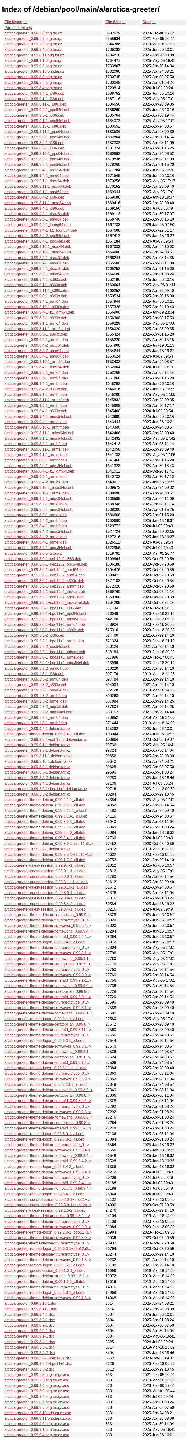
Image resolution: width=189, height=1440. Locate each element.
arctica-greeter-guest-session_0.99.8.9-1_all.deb (44, 893)
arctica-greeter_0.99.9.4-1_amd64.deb (36, 176)
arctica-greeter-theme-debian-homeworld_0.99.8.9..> (48, 1090)
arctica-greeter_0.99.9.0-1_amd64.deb (36, 219)
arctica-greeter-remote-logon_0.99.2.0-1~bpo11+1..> (48, 1232)
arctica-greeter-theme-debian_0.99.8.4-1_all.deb (44, 838)
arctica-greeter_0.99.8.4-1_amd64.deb (36, 356)
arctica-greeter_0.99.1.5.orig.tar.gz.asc (36, 1375)
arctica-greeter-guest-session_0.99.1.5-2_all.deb (44, 1210)
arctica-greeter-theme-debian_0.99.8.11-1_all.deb (45, 811)
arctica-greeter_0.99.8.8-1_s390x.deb (35, 334)
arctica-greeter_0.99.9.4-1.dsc (29, 1314)
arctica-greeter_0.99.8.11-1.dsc (30, 1309)
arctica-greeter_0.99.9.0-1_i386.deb (34, 115)
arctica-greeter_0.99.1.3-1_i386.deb (34, 674)
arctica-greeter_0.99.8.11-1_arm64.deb (37, 329)
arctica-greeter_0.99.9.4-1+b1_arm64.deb (39, 312)
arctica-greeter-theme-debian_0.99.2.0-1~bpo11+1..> (48, 854)
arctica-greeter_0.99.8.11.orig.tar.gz (34, 55)
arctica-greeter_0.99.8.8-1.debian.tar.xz (37, 772)
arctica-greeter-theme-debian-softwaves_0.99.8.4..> (47, 1150)
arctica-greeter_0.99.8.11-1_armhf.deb (36, 400)
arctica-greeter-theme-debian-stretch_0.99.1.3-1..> (46, 1276)
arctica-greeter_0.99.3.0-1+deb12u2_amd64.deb (45, 570)
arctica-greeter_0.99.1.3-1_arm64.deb (36, 718)
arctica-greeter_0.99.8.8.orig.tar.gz (33, 83)
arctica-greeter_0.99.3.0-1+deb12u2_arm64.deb (44, 575)
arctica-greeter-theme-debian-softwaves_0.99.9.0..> (47, 975)
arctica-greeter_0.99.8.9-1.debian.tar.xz (37, 767)
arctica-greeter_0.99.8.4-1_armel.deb (35, 542)
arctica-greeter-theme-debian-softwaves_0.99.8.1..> (47, 1008)
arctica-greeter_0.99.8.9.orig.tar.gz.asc (36, 1408)
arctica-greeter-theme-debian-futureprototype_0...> (46, 920)
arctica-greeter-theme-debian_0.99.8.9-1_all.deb (44, 822)
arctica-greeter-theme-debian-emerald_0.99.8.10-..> (47, 1063)
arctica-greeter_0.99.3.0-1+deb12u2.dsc (38, 1358)
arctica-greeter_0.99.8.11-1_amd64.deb (37, 203)
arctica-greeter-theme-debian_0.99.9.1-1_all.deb (44, 800)
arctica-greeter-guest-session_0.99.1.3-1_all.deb (44, 1271)
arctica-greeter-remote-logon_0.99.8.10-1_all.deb (45, 1084)
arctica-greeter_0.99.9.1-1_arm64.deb (36, 323)
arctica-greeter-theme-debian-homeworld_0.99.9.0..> (48, 986)
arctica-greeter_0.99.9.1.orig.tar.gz (33, 61)
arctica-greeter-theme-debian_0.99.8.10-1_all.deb (45, 816)
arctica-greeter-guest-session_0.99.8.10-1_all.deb (46, 887)
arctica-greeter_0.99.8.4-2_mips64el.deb (38, 531)
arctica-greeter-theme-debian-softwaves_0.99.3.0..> (47, 1238)
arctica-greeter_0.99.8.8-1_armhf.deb (35, 460)
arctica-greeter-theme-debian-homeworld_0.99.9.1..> (48, 959)
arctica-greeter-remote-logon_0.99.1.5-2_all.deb (44, 1265)
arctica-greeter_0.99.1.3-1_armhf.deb (35, 723)
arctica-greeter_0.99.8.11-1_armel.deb (36, 449)
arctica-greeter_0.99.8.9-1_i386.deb (34, 143)
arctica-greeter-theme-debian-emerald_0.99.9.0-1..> (47, 997)
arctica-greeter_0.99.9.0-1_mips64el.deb (38, 466)
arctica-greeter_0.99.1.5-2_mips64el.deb (38, 712)
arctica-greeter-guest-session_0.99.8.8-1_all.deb (44, 898)
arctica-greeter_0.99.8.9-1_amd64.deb (36, 263)
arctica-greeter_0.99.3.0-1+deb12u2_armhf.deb (44, 586)
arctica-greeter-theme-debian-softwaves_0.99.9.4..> (47, 926)
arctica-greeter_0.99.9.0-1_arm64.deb (36, 340)
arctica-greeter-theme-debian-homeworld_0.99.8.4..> (48, 1156)
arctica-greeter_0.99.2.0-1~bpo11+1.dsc (38, 1364)
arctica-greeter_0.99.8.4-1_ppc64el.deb (37, 241)
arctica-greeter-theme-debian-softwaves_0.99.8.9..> (47, 1079)
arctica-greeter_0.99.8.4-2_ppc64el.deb (37, 236)
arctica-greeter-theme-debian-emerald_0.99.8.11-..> (47, 1030)
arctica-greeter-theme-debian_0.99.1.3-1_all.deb (44, 1282)
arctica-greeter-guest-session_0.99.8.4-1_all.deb (44, 909)
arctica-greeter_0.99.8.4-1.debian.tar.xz (37, 783)
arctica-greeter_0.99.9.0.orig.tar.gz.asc (36, 1424)
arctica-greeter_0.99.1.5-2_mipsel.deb (36, 707)
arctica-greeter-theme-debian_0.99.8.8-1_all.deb (44, 827)
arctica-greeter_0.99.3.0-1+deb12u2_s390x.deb (44, 581)
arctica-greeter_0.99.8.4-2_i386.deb (34, 197)
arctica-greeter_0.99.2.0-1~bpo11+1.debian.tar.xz (45, 789)
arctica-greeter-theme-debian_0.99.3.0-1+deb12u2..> (48, 844)
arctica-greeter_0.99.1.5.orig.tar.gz (33, 39)
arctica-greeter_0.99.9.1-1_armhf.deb (35, 394)
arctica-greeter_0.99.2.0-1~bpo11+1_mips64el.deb (46, 663)
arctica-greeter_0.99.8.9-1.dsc (29, 1325)
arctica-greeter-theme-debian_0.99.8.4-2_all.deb (44, 833)
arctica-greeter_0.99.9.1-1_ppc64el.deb (37, 121)
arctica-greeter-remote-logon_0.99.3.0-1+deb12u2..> (48, 1249)
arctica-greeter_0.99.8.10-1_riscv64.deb (37, 247)
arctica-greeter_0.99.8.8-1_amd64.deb (36, 274)
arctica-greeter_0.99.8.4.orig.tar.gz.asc (36, 1397)
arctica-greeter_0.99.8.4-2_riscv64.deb (36, 345)
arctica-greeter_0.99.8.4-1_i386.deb (34, 208)
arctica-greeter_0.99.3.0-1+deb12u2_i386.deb (42, 559)
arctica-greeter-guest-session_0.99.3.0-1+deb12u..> (47, 1205)
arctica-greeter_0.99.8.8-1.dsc (29, 1320)
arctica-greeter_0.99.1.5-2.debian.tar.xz (37, 794)
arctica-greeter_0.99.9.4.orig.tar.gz (33, 49)
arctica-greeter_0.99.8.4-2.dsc (29, 1353)
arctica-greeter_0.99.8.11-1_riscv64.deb (37, 186)
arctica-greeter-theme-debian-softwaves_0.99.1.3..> (47, 1298)
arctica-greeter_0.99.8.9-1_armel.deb (35, 504)
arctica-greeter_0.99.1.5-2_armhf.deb (35, 696)
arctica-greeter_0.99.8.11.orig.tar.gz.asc (37, 1418)
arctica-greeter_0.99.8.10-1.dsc (30, 1303)
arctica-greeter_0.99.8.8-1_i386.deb (34, 148)
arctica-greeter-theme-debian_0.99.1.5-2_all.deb (44, 860)
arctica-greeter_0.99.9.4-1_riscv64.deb (36, 170)
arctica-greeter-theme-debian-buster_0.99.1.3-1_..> (47, 1216)
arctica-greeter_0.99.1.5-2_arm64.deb (36, 679)
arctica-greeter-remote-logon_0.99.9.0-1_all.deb (44, 1041)
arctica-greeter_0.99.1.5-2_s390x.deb (35, 685)
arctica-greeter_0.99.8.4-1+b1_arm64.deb (39, 471)
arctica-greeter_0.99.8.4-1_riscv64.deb (36, 367)
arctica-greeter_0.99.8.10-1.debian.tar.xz (38, 761)
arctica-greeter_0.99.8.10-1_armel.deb (36, 493)
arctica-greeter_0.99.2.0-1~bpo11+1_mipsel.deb (44, 652)
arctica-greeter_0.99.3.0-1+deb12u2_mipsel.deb (44, 592)
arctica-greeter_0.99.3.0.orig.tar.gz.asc (36, 1391)
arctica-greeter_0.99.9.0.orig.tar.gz (33, 66)
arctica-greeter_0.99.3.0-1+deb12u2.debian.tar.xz (45, 739)
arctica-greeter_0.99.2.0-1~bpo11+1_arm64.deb (44, 624)
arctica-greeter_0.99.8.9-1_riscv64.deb (36, 258)
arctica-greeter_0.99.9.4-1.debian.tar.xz (37, 729)
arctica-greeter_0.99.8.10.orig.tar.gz (34, 71)
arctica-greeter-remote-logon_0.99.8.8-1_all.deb (44, 1139)
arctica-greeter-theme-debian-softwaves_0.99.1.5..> (47, 1260)
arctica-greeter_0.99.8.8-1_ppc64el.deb (37, 164)
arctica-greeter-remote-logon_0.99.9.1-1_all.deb (44, 1019)
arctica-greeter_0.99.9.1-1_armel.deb (35, 455)
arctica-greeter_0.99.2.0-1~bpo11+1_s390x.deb (44, 630)
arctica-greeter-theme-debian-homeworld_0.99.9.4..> (48, 931)
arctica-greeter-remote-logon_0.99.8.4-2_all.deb (44, 1167)
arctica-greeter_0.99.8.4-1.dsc (29, 1342)
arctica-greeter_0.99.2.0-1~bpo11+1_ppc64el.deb (45, 614)
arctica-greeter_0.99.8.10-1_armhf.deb (36, 427)
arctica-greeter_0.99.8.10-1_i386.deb (35, 126)
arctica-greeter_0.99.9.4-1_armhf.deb (35, 384)
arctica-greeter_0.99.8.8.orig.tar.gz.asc (36, 1402)
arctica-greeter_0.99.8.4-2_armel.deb (35, 537)
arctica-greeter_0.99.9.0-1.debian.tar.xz (37, 750)
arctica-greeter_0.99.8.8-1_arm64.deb (36, 378)
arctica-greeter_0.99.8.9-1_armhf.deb (35, 444)
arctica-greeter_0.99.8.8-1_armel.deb (35, 515)
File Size (113, 22)
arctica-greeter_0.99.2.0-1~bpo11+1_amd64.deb (45, 619)
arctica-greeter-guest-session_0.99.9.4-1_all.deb (44, 865)
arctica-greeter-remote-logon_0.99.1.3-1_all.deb (44, 1293)
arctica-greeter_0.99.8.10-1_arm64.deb (37, 362)
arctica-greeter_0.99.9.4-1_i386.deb (34, 93)
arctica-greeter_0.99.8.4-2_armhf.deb (35, 521)
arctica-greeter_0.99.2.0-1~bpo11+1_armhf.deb (44, 641)
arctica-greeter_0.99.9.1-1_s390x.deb (35, 285)
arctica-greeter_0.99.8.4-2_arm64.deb (36, 482)
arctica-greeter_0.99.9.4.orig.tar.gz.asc (36, 1435)
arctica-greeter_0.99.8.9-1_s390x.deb (35, 318)
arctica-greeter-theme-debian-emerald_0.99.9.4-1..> (47, 937)
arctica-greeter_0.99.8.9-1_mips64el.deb (38, 499)
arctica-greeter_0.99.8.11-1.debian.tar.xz (38, 756)
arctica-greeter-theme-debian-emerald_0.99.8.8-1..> (47, 1128)
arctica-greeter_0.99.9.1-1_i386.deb (34, 99)
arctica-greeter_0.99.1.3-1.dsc (29, 1347)
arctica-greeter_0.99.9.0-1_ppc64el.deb (37, 137)
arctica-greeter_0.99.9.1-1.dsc (29, 1336)
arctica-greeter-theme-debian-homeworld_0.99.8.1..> (48, 1013)
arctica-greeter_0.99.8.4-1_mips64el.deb (38, 548)
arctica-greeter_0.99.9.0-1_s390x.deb (35, 296)
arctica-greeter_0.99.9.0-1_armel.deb (35, 477)
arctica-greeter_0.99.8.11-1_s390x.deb (36, 291)
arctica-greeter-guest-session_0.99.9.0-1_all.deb (44, 876)
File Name (13, 22)
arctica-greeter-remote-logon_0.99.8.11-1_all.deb (45, 1068)
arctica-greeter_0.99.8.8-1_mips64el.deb (38, 509)
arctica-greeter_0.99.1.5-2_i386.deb (34, 635)
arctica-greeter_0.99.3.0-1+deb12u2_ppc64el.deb (45, 564)
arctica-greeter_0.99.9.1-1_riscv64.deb (36, 181)
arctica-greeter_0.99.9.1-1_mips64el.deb (38, 438)
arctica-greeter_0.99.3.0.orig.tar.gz (33, 553)
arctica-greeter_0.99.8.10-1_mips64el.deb (39, 488)
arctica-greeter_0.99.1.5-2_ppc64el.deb (37, 646)
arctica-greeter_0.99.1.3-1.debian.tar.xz (37, 849)
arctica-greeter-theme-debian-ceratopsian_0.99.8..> (47, 1024)
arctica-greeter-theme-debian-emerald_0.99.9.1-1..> (47, 980)
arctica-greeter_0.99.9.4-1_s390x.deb (35, 279)
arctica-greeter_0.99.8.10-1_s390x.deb (36, 307)
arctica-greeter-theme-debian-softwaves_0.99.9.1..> (47, 953)
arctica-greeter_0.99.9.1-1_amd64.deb (36, 192)
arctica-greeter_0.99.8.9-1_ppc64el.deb (37, 159)
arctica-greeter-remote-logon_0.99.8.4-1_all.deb (44, 1194)
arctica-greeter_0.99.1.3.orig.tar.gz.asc (36, 1380)
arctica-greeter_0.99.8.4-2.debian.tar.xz (37, 778)
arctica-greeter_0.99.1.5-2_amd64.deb (36, 668)
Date (147, 22)
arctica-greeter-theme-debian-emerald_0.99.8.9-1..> (47, 1101)
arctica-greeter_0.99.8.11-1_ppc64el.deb (38, 132)
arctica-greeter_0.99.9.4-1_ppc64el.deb (37, 110)
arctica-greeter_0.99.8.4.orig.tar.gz (33, 88)
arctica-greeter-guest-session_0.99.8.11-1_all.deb (46, 882)
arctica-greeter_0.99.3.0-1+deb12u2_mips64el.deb (46, 603)
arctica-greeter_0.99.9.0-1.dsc (29, 1331)
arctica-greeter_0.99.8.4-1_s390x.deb (35, 411)
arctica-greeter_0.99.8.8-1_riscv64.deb (36, 269)
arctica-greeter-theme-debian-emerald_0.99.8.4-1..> (47, 1183)
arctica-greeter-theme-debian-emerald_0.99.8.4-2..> (47, 1161)
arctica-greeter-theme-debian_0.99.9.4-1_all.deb (44, 734)
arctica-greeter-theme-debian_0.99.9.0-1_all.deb (44, 805)
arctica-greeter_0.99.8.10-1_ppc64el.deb (38, 154)
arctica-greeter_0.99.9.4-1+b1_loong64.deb (40, 230)
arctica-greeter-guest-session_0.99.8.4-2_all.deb (44, 904)
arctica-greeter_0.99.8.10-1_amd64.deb (37, 252)
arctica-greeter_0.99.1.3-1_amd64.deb (36, 690)
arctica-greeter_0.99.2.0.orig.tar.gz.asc (36, 1386)
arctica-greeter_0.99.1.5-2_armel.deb (35, 701)
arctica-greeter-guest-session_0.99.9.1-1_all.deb (44, 871)
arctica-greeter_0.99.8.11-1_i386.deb (35, 104)
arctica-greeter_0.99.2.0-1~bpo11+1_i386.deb (42, 608)
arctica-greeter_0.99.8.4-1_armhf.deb (35, 526)
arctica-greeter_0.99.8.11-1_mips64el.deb (39, 433)
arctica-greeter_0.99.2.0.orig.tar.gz (33, 33)
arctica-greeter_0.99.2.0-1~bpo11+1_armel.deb (44, 657)
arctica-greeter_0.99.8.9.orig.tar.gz (33, 77)
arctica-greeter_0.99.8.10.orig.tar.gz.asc (37, 1413)
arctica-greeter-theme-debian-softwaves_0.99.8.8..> (47, 1112)
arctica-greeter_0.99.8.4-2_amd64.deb (36, 351)
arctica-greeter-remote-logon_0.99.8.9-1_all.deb (44, 1134)
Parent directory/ (18, 28)
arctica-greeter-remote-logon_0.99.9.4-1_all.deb (44, 942)
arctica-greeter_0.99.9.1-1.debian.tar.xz (37, 745)
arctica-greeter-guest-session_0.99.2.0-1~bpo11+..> (48, 1199)
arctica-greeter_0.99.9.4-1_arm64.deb (36, 301)
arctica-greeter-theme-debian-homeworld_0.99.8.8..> (48, 1117)
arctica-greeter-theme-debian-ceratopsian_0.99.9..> (47, 915)
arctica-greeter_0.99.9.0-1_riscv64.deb (36, 214)
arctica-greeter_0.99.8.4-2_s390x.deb (35, 389)
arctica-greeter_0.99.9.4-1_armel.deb (35, 422)
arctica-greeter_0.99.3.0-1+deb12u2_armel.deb (44, 597)
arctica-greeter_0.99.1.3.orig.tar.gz (33, 44)
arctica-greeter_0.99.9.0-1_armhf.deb (35, 406)
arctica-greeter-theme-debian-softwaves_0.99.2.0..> (47, 1227)
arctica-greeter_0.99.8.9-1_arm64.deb (36, 373)
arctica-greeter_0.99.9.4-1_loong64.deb (37, 225)
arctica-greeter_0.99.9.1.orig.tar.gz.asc (36, 1429)
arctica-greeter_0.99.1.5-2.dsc (29, 1369)
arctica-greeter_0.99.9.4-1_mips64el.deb (38, 416)
